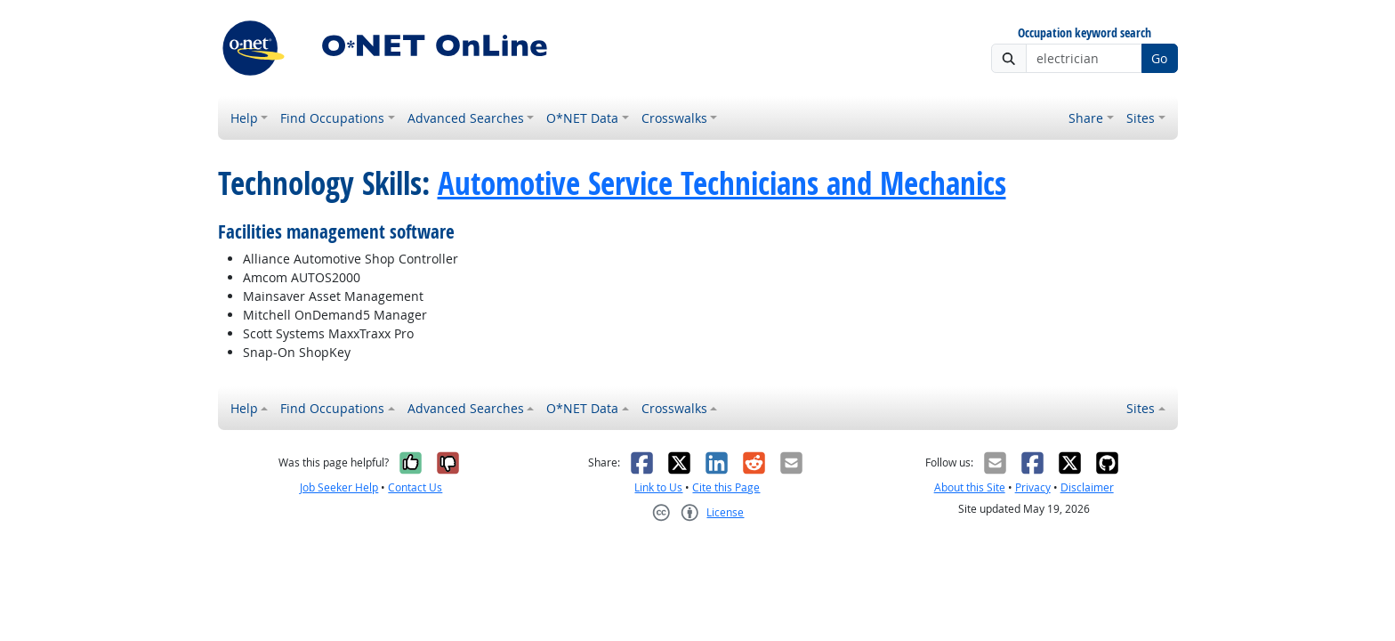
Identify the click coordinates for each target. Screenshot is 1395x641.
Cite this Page (726, 487)
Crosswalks (674, 118)
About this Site (969, 487)
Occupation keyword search (1084, 33)
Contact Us (415, 487)
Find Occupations (332, 118)
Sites (1140, 118)
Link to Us (658, 487)
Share (1085, 118)
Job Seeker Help (339, 487)
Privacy (1033, 487)
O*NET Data (582, 118)
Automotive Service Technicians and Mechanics (722, 183)
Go (1159, 58)
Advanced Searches (465, 118)
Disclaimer (1087, 487)
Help (244, 118)
